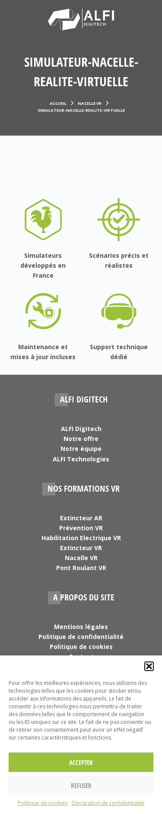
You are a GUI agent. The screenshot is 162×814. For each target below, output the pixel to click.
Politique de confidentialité (81, 636)
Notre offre (81, 439)
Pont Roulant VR (81, 568)
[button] (149, 666)
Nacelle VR (81, 558)
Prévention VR (81, 528)
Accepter (81, 762)
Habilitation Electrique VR (81, 538)
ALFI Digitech (81, 429)
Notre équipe (81, 448)
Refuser (81, 785)
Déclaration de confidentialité (108, 803)
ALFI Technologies (81, 459)
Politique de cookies (42, 803)
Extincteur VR (81, 548)
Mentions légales (81, 627)
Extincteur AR (81, 518)
